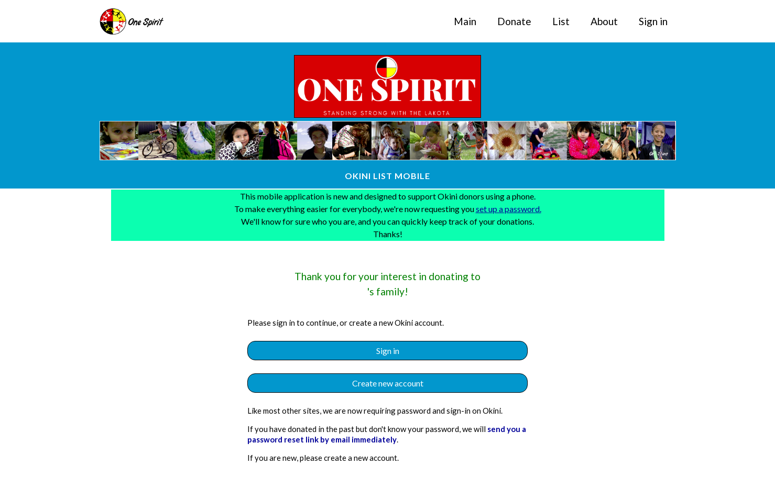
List (561, 21)
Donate (514, 21)
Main (465, 21)
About (604, 21)
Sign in (653, 21)
